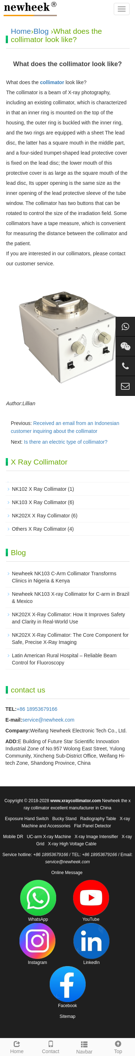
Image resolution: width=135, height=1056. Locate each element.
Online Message (66, 872)
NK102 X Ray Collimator (39, 489)
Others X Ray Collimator (39, 529)
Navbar (84, 1047)
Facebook (68, 987)
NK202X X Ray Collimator (41, 515)
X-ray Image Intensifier (96, 836)
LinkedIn (91, 944)
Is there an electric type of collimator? (66, 442)
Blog (41, 31)
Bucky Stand (64, 818)
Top (118, 1046)
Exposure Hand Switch (27, 818)
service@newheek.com (48, 720)
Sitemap (67, 1016)
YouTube (91, 901)
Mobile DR (13, 836)
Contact (51, 1046)
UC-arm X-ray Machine (49, 836)
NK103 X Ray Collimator (39, 502)
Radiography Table (98, 818)
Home (21, 31)
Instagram (37, 944)
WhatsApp (38, 901)
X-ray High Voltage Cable (72, 843)
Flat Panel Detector (92, 825)
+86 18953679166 (37, 709)
